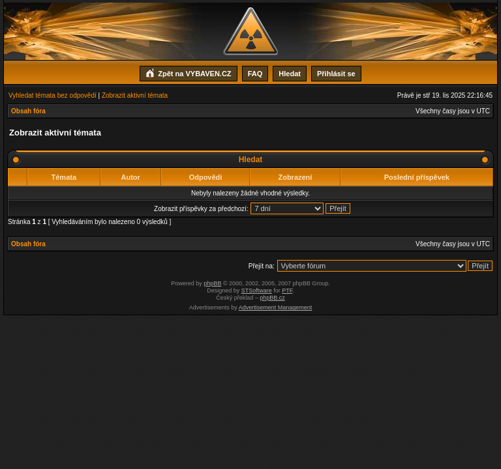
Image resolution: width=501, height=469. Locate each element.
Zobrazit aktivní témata (135, 95)
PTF (287, 290)
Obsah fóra (28, 111)
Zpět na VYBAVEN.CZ (188, 72)
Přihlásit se (336, 74)
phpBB (212, 283)
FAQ (255, 74)
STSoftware (256, 290)
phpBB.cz (272, 297)
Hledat (290, 74)
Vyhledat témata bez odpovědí (52, 95)
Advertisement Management (275, 307)
